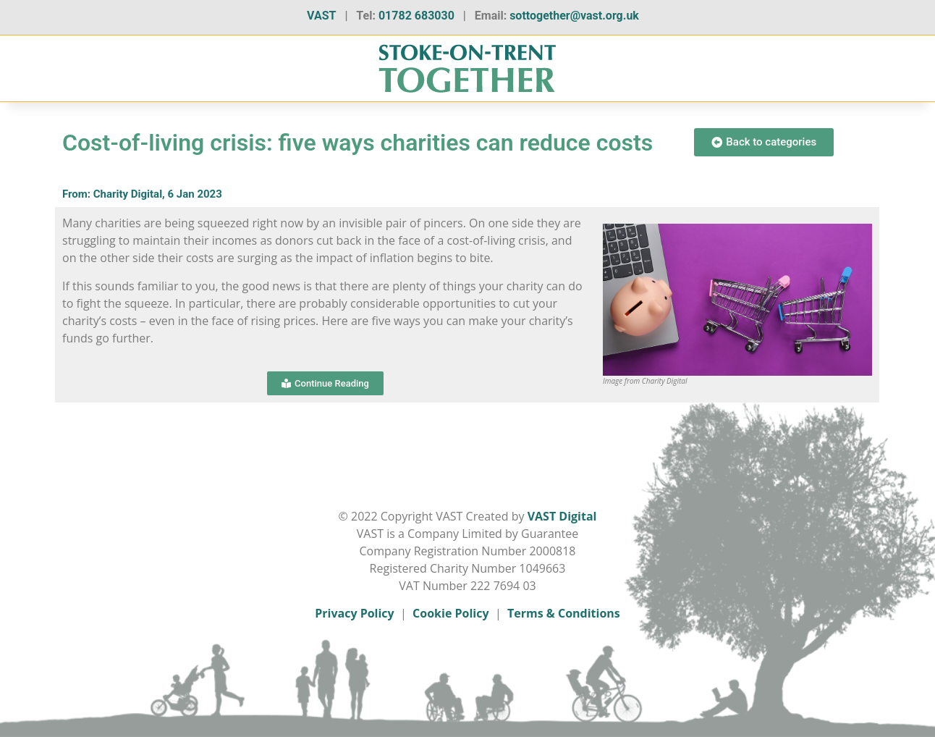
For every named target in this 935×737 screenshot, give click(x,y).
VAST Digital (562, 516)
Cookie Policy (450, 613)
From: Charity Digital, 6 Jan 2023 (142, 194)
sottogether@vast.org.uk (574, 15)
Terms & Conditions (563, 613)
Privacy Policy (354, 613)
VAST (321, 15)
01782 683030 (416, 15)
